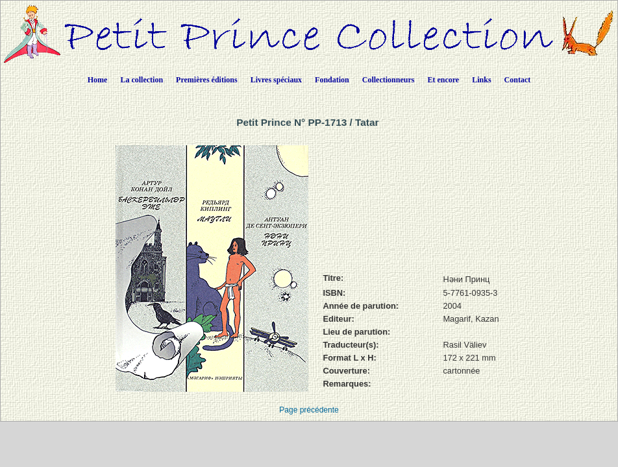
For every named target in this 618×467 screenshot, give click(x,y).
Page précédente (308, 409)
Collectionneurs (388, 79)
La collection (141, 79)
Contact (517, 79)
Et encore (443, 79)
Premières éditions (207, 79)
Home (98, 79)
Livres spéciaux (276, 79)
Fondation (332, 79)
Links (481, 79)
